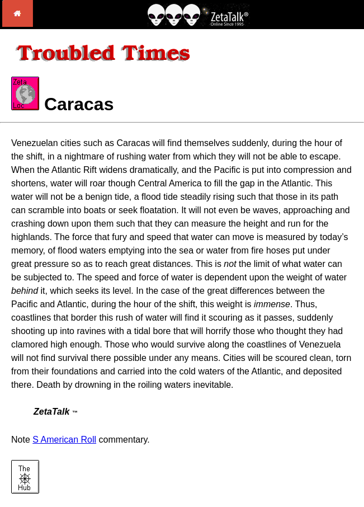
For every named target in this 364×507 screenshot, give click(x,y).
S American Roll (64, 439)
